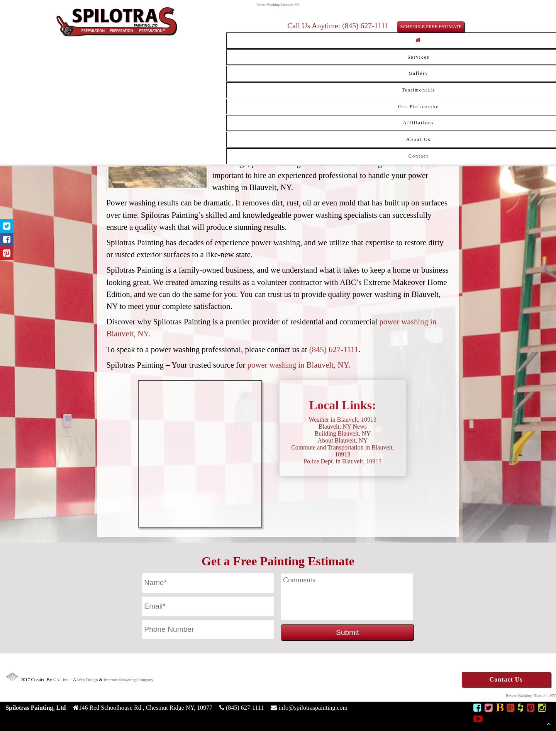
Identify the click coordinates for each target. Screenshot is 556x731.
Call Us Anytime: (314, 26)
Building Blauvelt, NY (343, 433)
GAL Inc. (61, 679)
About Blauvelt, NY (343, 440)
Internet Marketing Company (128, 679)
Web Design (87, 679)
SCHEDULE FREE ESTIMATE (430, 26)
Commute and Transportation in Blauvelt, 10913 (342, 451)
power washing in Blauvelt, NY (297, 364)
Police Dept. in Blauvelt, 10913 (342, 461)
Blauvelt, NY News (343, 426)
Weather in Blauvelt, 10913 (343, 419)
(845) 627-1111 (334, 349)
